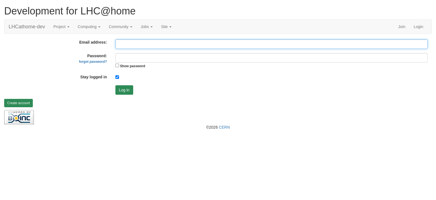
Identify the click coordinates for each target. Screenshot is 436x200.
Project (61, 26)
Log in (124, 90)
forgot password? (93, 62)
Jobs (147, 26)
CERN (224, 127)
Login (418, 26)
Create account (18, 103)
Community (120, 26)
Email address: (93, 42)
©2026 (218, 127)
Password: (93, 59)
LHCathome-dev (27, 26)
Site (166, 26)
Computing (89, 26)
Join (401, 26)
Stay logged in (93, 77)
